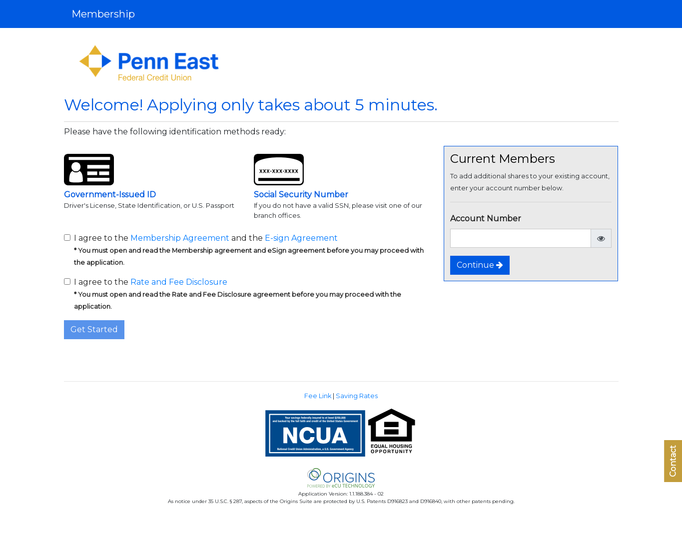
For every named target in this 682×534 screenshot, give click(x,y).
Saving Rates (357, 396)
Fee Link (317, 396)
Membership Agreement (179, 238)
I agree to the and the (249, 249)
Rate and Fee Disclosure (178, 282)
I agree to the (237, 293)
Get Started (94, 329)
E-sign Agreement (301, 238)
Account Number (485, 218)
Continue (480, 265)
